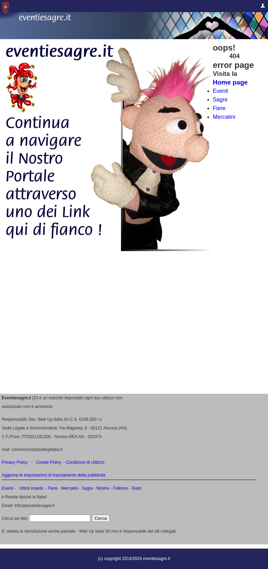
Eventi (220, 91)
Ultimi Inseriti (30, 488)
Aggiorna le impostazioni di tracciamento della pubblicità (53, 475)
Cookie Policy (48, 462)
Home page (230, 82)
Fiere (219, 108)
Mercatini (224, 117)
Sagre (220, 100)
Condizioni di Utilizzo (85, 462)
